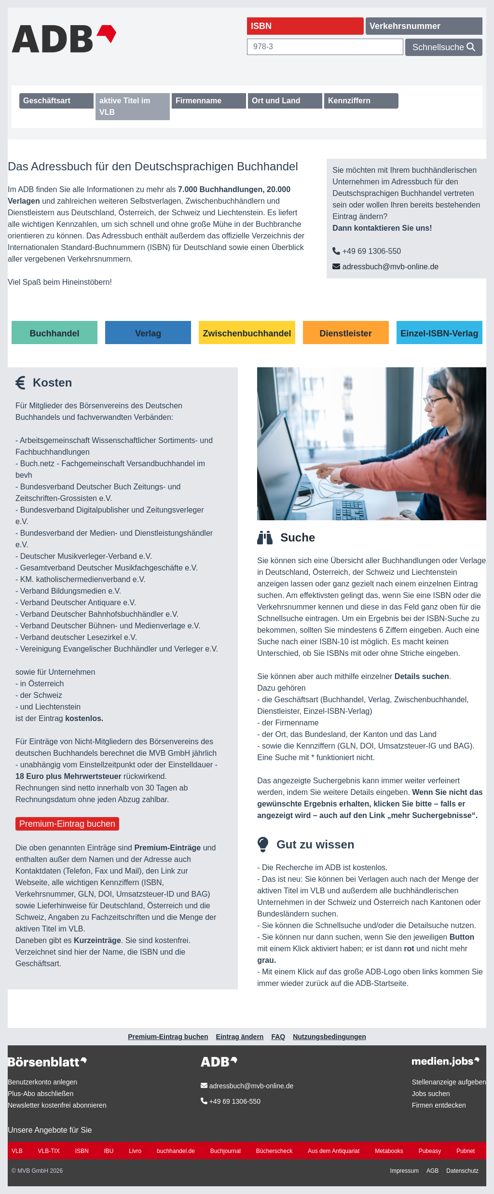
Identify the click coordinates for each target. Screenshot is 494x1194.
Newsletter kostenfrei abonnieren (57, 1105)
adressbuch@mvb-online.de (385, 267)
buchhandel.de (176, 1151)
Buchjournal (225, 1151)
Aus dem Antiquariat (333, 1151)
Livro (135, 1151)
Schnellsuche (443, 47)
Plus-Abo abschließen (40, 1093)
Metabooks (389, 1151)
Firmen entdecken (439, 1105)
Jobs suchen (431, 1093)
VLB (17, 1151)
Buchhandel (55, 333)
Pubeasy (430, 1151)
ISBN (82, 1151)
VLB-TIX (48, 1151)
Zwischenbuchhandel (247, 333)
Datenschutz (462, 1170)
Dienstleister (346, 333)
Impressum (404, 1170)
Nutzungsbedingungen (329, 1037)
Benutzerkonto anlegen (42, 1082)
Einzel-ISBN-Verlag (439, 333)
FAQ (278, 1037)
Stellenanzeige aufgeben (449, 1082)
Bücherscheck (274, 1151)
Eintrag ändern (240, 1037)
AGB (432, 1170)
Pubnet (465, 1151)
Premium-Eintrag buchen (67, 824)
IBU (108, 1151)
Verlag (148, 333)
